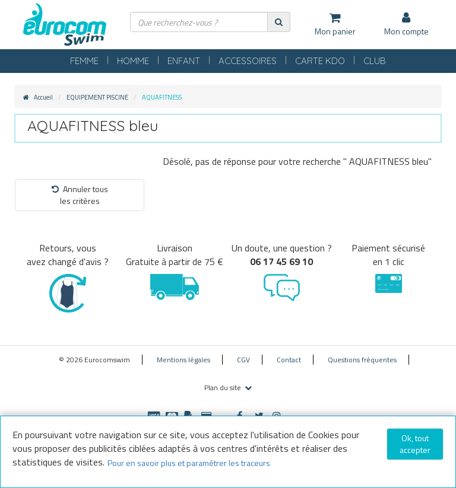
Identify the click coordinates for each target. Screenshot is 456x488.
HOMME (133, 60)
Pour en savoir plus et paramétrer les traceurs (188, 463)
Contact (289, 360)
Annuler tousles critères (80, 195)
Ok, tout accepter (415, 444)
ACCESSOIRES (247, 60)
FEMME (84, 60)
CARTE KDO (320, 60)
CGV (243, 360)
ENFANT (183, 60)
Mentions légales (183, 360)
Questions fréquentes (362, 360)
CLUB (374, 60)
